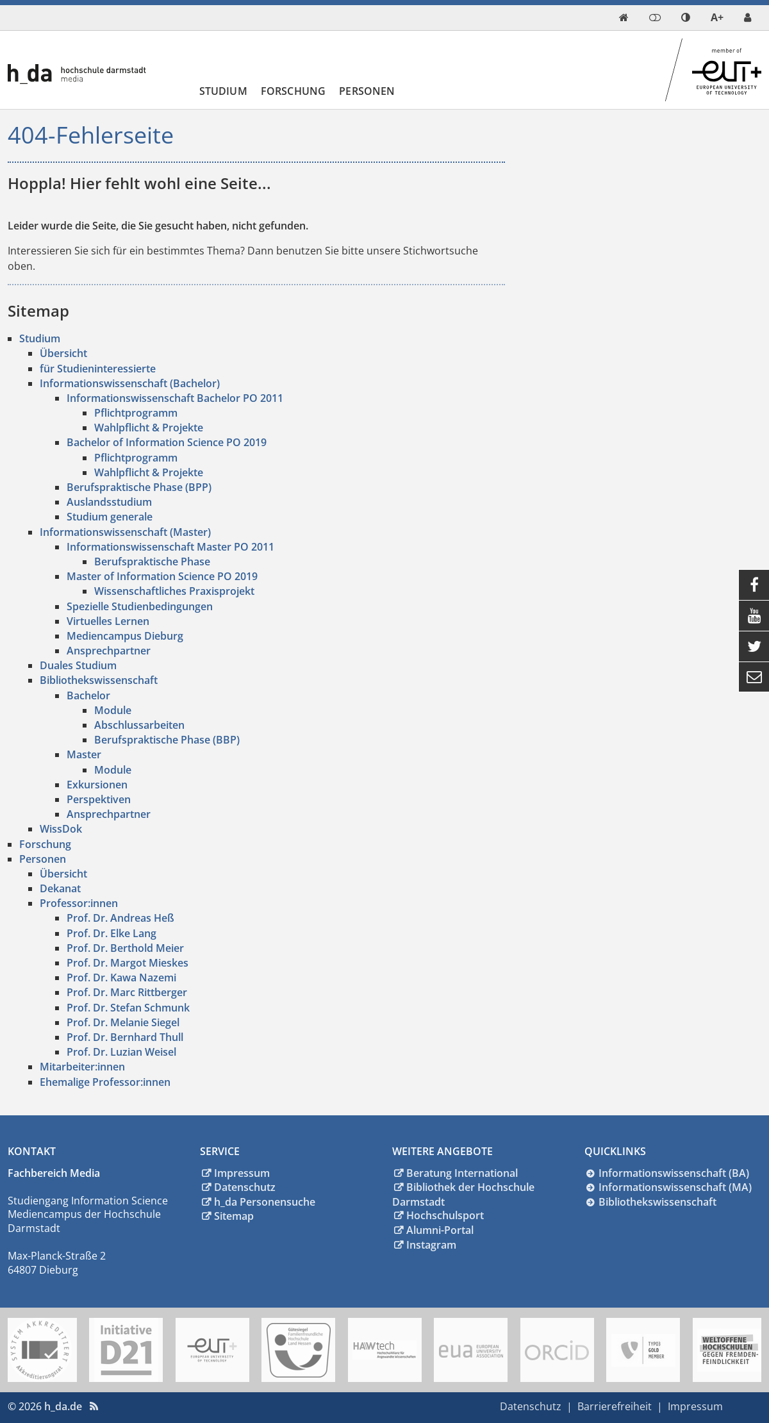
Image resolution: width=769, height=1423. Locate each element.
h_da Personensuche (264, 1202)
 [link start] (624, 17)
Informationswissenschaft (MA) (675, 1187)
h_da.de (63, 1406)
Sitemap (234, 1216)
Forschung (293, 91)
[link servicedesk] (747, 17)
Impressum (242, 1173)
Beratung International (462, 1173)
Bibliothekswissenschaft (657, 1202)
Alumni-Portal (440, 1230)
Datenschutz (245, 1187)
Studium (223, 91)
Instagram (431, 1245)
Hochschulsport (445, 1215)
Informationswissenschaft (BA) (674, 1173)
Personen (367, 91)
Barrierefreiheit (614, 1406)
